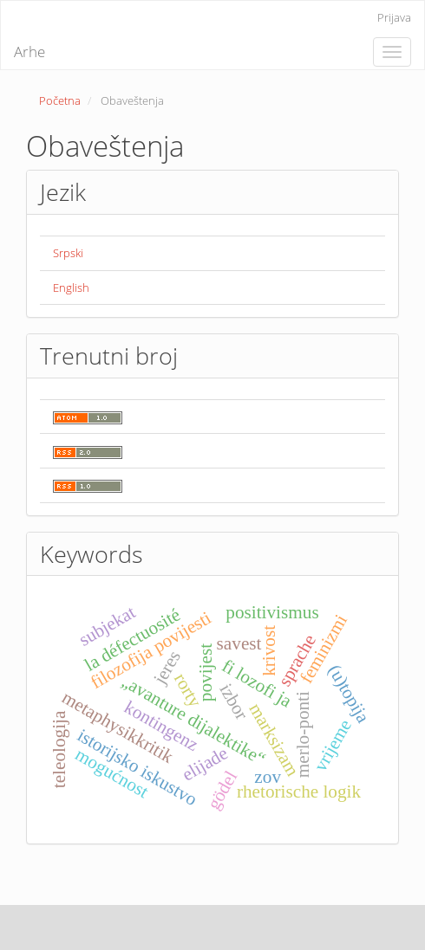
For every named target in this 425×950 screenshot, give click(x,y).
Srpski (68, 253)
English (71, 287)
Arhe (29, 51)
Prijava (394, 17)
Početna (60, 100)
